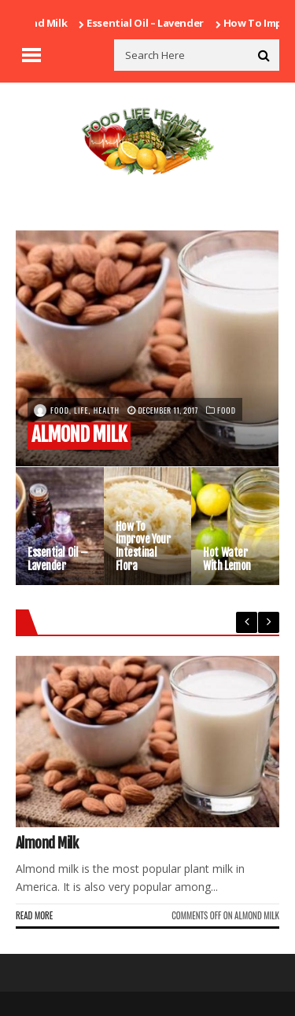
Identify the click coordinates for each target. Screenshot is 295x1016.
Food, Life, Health (85, 410)
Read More (34, 915)
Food (226, 410)
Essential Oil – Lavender (149, 23)
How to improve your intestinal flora (143, 546)
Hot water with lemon (227, 559)
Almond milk (40, 23)
